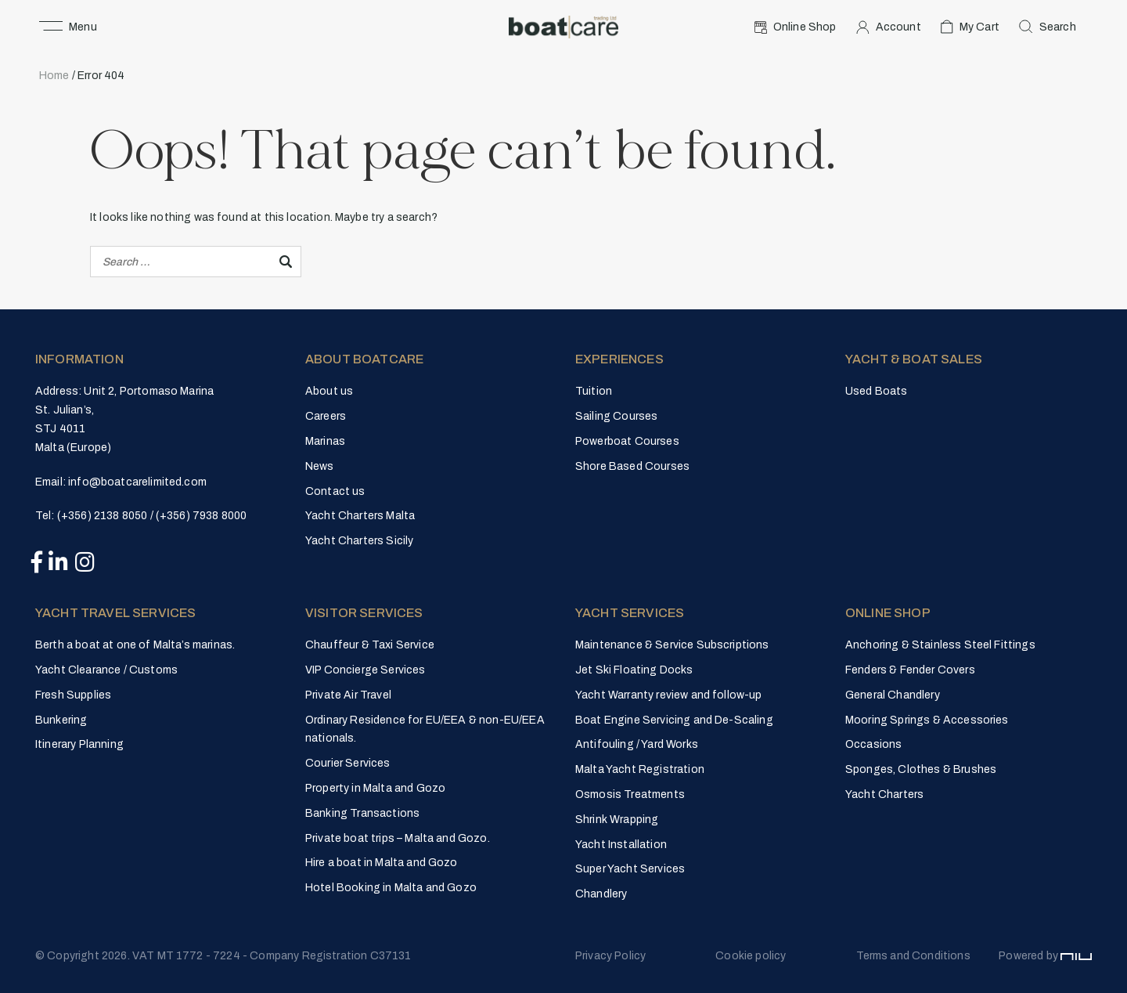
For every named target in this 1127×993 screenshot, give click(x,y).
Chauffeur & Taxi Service (369, 645)
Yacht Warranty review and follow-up (668, 695)
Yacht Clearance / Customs (106, 670)
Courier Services (348, 763)
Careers (325, 416)
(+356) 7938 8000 (201, 516)
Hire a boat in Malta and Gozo (381, 862)
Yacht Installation (621, 844)
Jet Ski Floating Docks (634, 670)
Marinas (325, 441)
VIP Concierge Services (365, 670)
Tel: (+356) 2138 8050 (91, 516)
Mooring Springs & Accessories (927, 720)
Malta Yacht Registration (639, 769)
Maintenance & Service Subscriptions (672, 645)
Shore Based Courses (632, 466)
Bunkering (61, 720)
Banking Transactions (362, 813)
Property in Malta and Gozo (375, 788)
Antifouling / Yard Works (636, 744)
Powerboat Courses (627, 441)
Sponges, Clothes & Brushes (920, 769)
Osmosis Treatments (630, 794)
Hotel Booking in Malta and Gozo (391, 888)
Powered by (1045, 956)
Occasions (873, 744)
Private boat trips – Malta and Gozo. (397, 838)
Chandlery (601, 894)
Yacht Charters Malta (360, 516)
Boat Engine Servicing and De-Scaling (674, 720)
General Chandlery (892, 695)
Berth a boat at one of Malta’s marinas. (135, 645)
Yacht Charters (884, 794)
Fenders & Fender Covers (910, 670)
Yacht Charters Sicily (359, 541)
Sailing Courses (616, 416)
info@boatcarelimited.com (137, 482)
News (319, 466)
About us (329, 391)
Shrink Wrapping (616, 819)
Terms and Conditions (913, 956)
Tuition (593, 391)
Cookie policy (750, 956)
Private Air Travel (348, 695)
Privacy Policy (610, 956)
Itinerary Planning (79, 744)
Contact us (335, 491)
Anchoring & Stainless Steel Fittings (940, 645)
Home (54, 75)
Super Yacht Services (630, 869)
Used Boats (876, 391)
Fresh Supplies (73, 695)
